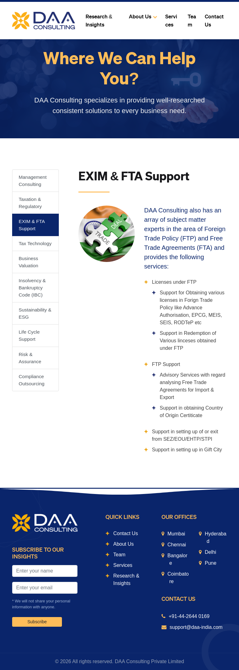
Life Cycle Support (29, 335)
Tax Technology (35, 243)
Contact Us (214, 21)
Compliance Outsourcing (32, 380)
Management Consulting (33, 180)
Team (192, 21)
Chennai (176, 544)
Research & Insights (99, 21)
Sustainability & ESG (35, 313)
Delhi (210, 552)
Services (171, 21)
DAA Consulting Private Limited (149, 661)
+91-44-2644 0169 (189, 616)
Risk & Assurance (30, 358)
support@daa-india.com (196, 627)
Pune (210, 563)
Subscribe (37, 621)
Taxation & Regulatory (30, 203)
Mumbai (176, 533)
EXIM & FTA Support (32, 225)
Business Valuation (28, 262)
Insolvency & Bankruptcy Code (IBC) (32, 287)
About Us (140, 17)
